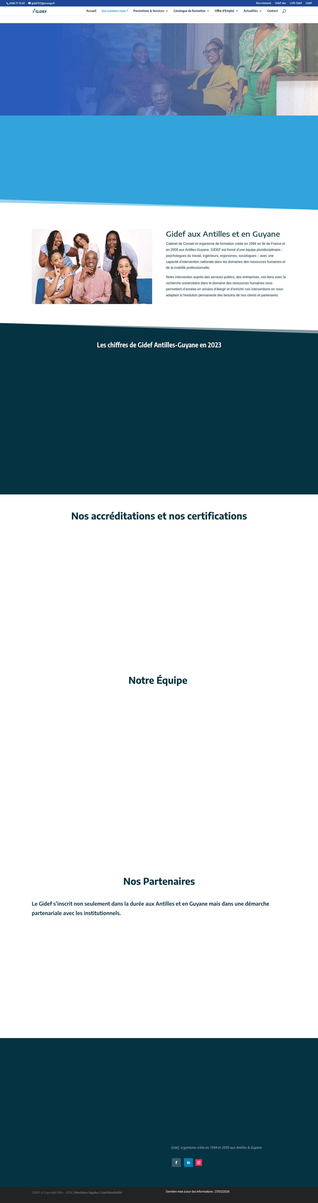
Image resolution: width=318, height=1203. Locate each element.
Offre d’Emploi (224, 11)
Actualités (251, 11)
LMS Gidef (296, 3)
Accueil (91, 11)
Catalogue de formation (189, 11)
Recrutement (263, 3)
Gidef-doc (280, 3)
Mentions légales (86, 1192)
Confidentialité (111, 1192)
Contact (272, 11)
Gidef (309, 3)
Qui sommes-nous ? (115, 11)
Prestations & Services (148, 11)
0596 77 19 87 (17, 3)
